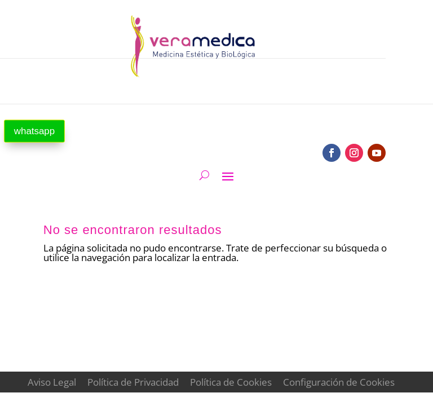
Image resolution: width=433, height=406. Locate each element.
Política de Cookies (231, 382)
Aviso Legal (52, 382)
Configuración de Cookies (339, 382)
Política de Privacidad (133, 382)
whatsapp (34, 131)
